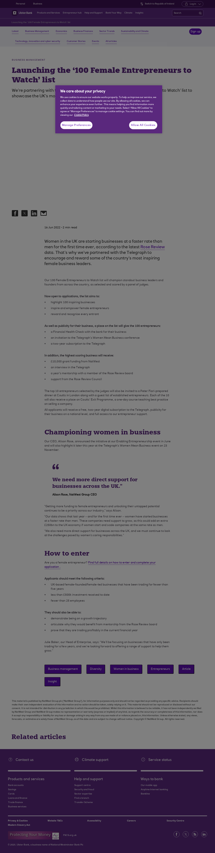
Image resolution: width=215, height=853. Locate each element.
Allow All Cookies (143, 125)
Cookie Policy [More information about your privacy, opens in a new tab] (81, 115)
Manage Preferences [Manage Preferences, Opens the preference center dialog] (76, 125)
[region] (108, 109)
